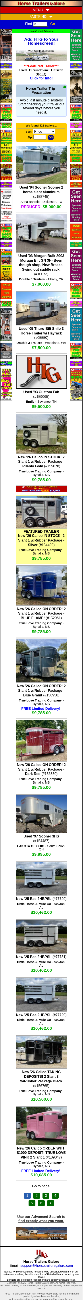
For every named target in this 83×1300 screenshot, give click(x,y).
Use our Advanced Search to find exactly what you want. (41, 1219)
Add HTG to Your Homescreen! (41, 41)
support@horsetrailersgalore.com (47, 1265)
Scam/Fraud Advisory (41, 31)
